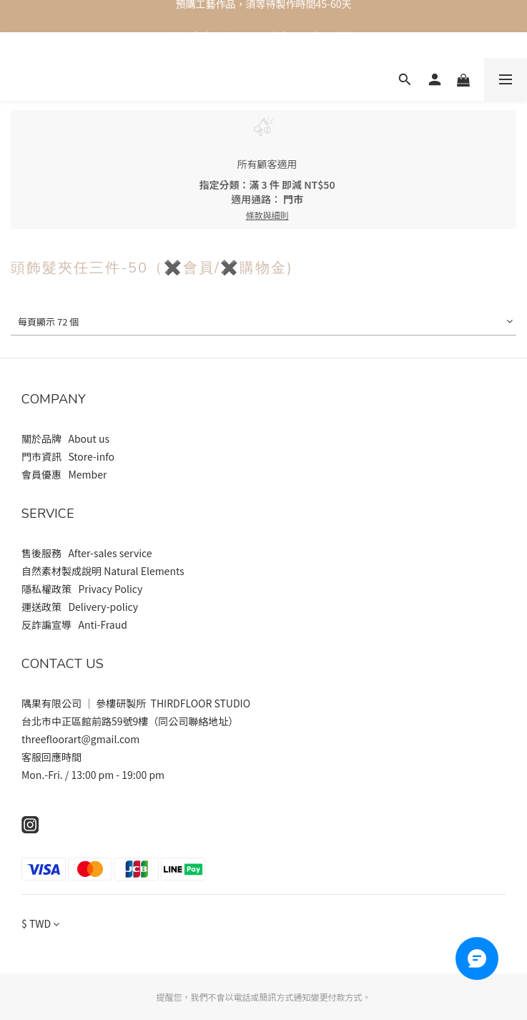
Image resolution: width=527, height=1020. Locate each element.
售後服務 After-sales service (86, 553)
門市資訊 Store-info (69, 456)
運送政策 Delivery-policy (79, 606)
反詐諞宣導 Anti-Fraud (74, 624)
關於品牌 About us (66, 438)
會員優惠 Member (65, 474)
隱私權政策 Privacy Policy (81, 589)
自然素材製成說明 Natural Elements (102, 571)
